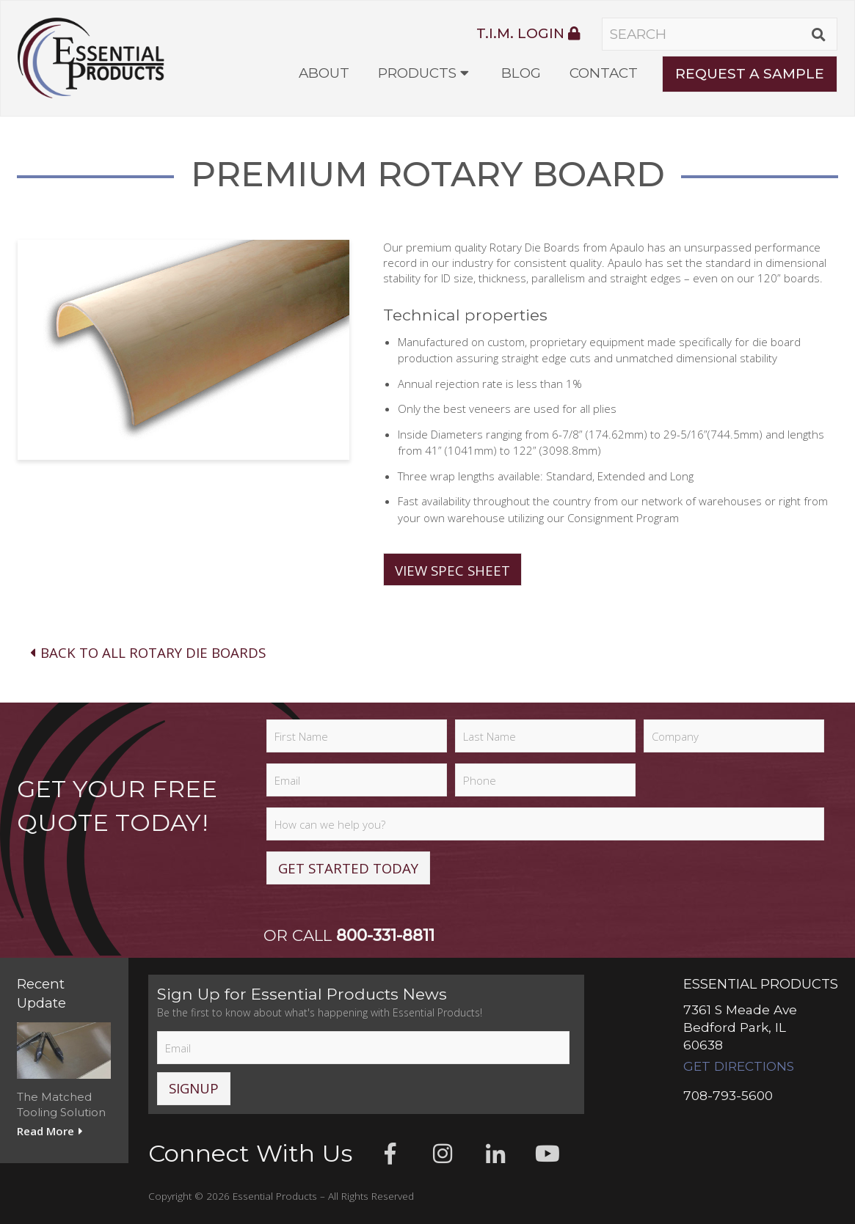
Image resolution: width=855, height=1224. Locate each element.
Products (417, 73)
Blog (521, 73)
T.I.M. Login (528, 33)
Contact (604, 73)
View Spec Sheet (452, 570)
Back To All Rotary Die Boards (147, 652)
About (324, 73)
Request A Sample (749, 73)
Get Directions (738, 1066)
